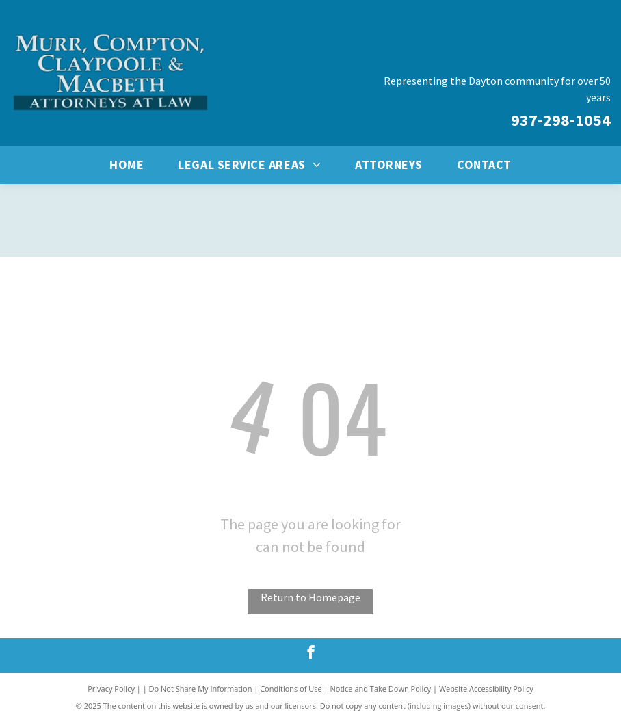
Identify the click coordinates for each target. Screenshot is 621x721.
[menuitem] (126, 164)
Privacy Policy (111, 688)
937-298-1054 (561, 120)
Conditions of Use (291, 688)
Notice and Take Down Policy (381, 688)
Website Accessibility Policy (486, 688)
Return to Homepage (310, 597)
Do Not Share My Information (200, 688)
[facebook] (310, 654)
